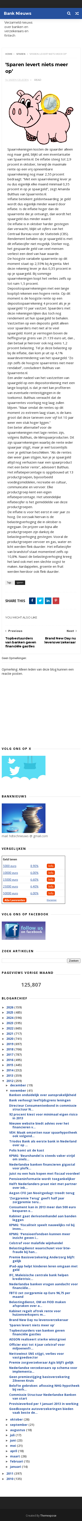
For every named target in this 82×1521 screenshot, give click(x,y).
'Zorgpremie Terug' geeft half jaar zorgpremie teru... (36, 1200)
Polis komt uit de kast (26, 1150)
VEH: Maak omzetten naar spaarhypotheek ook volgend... (43, 1134)
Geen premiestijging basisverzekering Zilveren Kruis (39, 1379)
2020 (10, 1039)
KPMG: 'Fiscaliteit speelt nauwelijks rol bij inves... (42, 1227)
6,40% (34, 887)
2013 (10, 1076)
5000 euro (9, 866)
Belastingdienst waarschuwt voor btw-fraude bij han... (40, 1250)
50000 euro (10, 893)
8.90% (34, 866)
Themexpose (48, 1515)
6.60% (34, 880)
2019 (10, 1044)
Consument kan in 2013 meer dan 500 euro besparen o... (42, 1209)
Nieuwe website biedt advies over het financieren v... (39, 1125)
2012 (10, 1081)
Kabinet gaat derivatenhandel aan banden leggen (42, 1218)
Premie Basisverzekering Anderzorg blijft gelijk (42, 1259)
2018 (10, 1049)
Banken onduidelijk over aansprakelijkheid (42, 1095)
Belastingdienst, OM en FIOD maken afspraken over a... (37, 1304)
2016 (10, 1060)
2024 (10, 1018)
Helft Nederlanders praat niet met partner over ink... (43, 1186)
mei (13, 1446)
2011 (10, 1474)
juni (13, 1440)
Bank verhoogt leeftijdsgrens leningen (40, 1100)
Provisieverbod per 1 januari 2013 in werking (44, 1404)
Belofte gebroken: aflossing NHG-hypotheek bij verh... (44, 1388)
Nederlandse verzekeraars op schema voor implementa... (43, 1370)
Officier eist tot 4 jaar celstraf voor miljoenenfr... (37, 1347)
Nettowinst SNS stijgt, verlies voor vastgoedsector (36, 1356)
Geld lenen (10, 859)
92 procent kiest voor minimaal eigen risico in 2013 (43, 1116)
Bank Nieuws (17, 13)
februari (17, 1461)
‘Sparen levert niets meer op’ (32, 1325)
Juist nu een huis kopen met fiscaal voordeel (44, 1174)
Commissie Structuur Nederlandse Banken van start (42, 1397)
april (14, 1451)
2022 (10, 1028)
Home (8, 54)
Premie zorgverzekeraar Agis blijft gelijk (41, 1363)
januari (16, 1467)
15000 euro (10, 880)
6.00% (34, 873)
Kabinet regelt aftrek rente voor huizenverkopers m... (35, 1313)
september (19, 1425)
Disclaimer (52, 900)
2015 (10, 1065)
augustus (18, 1430)
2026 (10, 1007)
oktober (17, 1419)
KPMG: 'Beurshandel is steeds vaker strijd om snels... (42, 1157)
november (18, 1091)
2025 (10, 1012)
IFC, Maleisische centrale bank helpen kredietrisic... (38, 1277)
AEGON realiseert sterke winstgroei (37, 1339)
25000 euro (10, 887)
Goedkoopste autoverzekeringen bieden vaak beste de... (41, 1411)
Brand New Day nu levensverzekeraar (38, 1320)
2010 (10, 1479)
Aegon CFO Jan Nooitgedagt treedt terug (42, 1193)
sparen (20, 54)
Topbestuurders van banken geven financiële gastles (37, 1332)
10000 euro (10, 873)
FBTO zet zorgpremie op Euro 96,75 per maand (39, 1295)
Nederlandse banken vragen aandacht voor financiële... (43, 1286)
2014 (10, 1070)
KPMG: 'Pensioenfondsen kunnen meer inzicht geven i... (39, 1236)
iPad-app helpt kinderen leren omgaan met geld (43, 1268)
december (18, 1085)
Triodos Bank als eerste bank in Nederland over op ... (43, 1143)
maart (15, 1456)
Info (51, 866)
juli (13, 1435)
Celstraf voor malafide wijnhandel (36, 1243)
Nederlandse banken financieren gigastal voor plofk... (42, 1166)
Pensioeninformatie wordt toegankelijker (42, 1179)
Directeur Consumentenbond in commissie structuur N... (43, 1108)
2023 (10, 1023)
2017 (10, 1055)
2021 (10, 1033)
